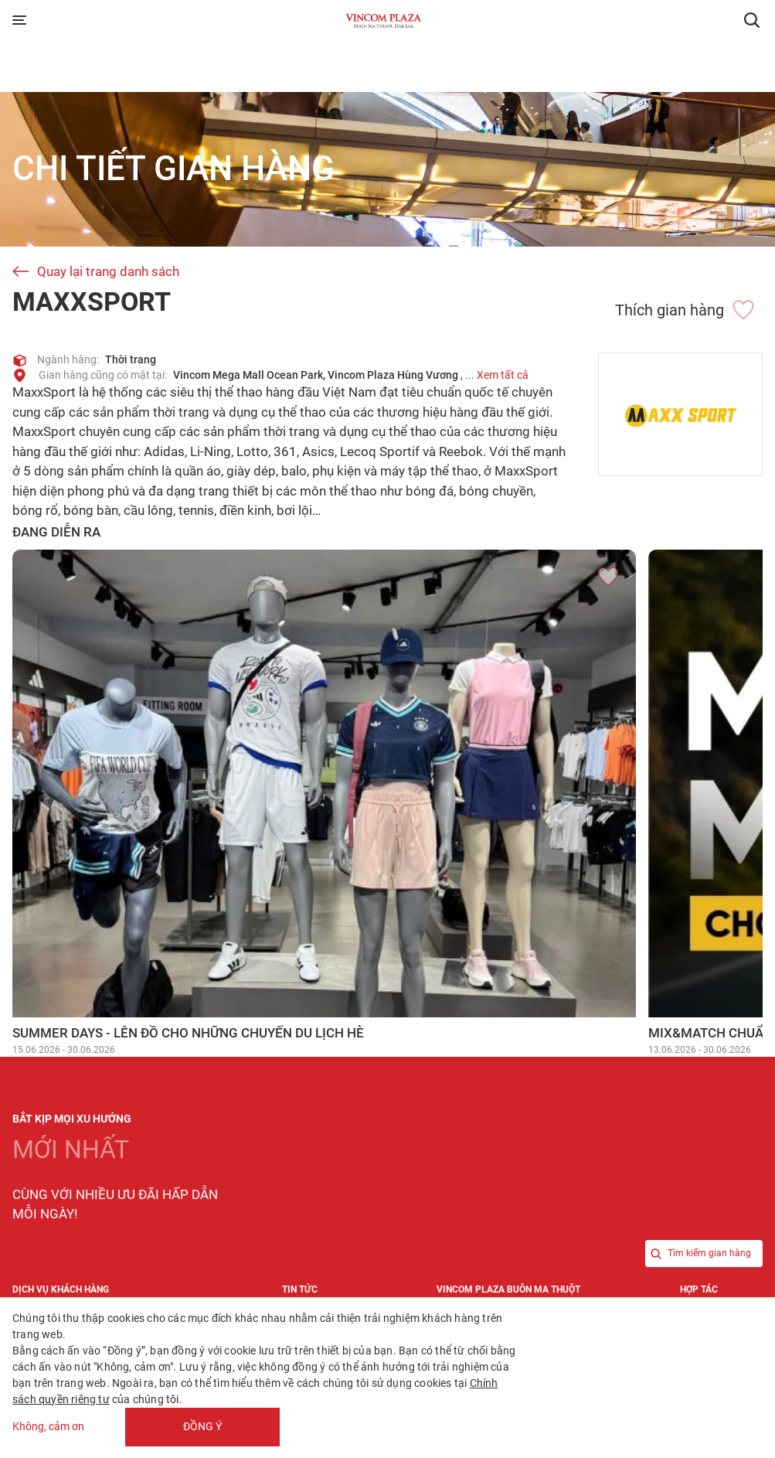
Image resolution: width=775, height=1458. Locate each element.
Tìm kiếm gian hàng (698, 1253)
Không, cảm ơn (48, 1427)
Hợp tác (699, 1289)
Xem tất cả (503, 375)
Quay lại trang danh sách (108, 271)
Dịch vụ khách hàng (60, 1289)
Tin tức (300, 1289)
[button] (752, 20)
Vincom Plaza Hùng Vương (393, 375)
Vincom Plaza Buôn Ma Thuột (508, 1289)
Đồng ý (202, 1426)
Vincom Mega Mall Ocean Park (248, 375)
